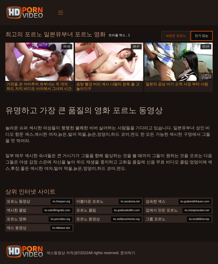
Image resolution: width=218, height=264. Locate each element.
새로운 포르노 (176, 36)
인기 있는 (201, 36)
